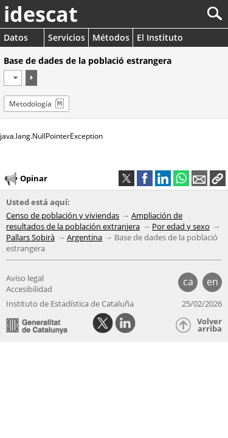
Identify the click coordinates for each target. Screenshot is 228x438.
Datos (16, 37)
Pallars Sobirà (30, 237)
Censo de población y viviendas (62, 215)
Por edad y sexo (181, 226)
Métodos (111, 37)
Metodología (30, 104)
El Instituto (160, 37)
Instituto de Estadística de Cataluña (70, 303)
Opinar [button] (25, 179)
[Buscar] (174, 13)
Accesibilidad (29, 288)
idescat (41, 14)
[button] (218, 178)
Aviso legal (25, 278)
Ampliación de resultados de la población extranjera (94, 221)
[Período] (13, 78)
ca (188, 281)
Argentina (84, 237)
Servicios (66, 37)
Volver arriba (209, 325)
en (212, 281)
